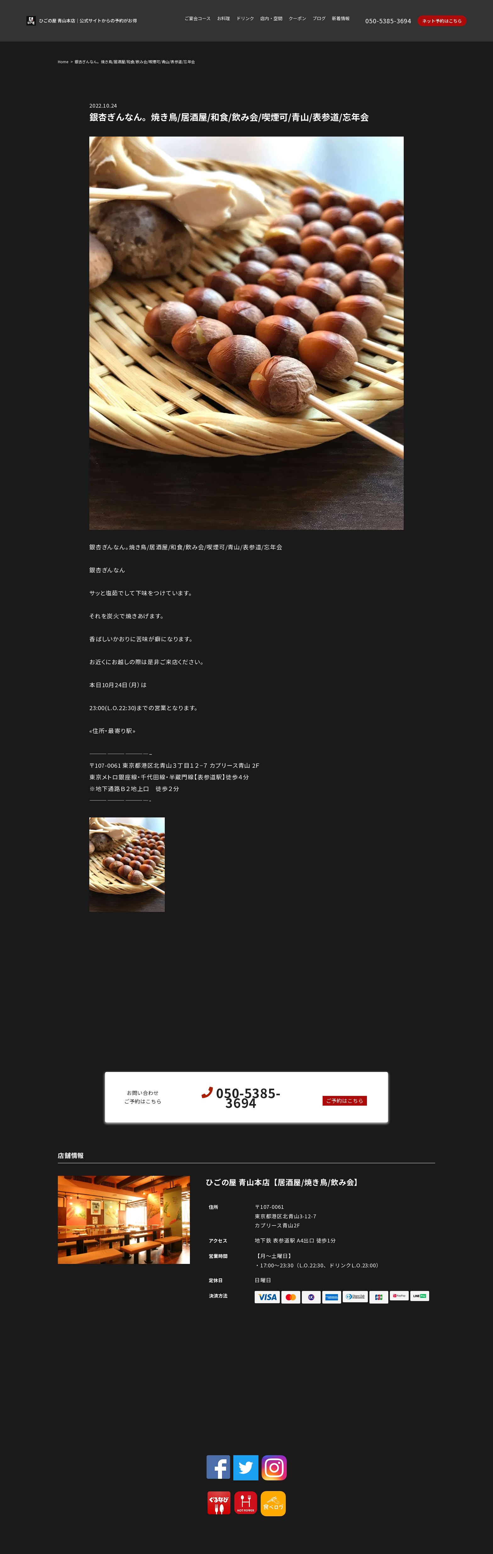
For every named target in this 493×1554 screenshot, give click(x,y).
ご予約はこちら (344, 1100)
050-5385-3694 (388, 20)
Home (63, 62)
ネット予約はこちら (442, 21)
